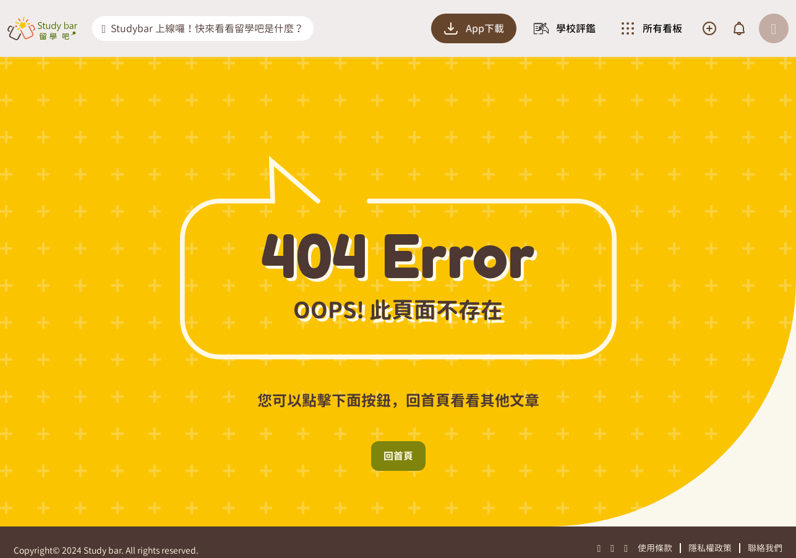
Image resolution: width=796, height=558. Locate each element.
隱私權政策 (710, 548)
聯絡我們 (765, 548)
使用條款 (655, 548)
